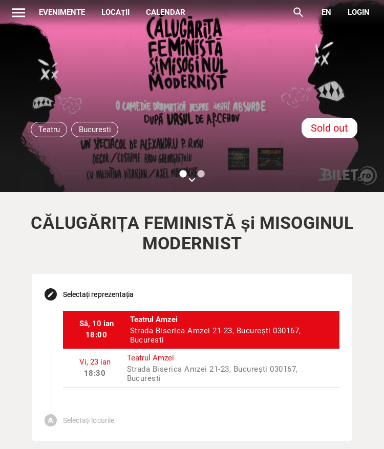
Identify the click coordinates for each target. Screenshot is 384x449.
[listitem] (201, 330)
